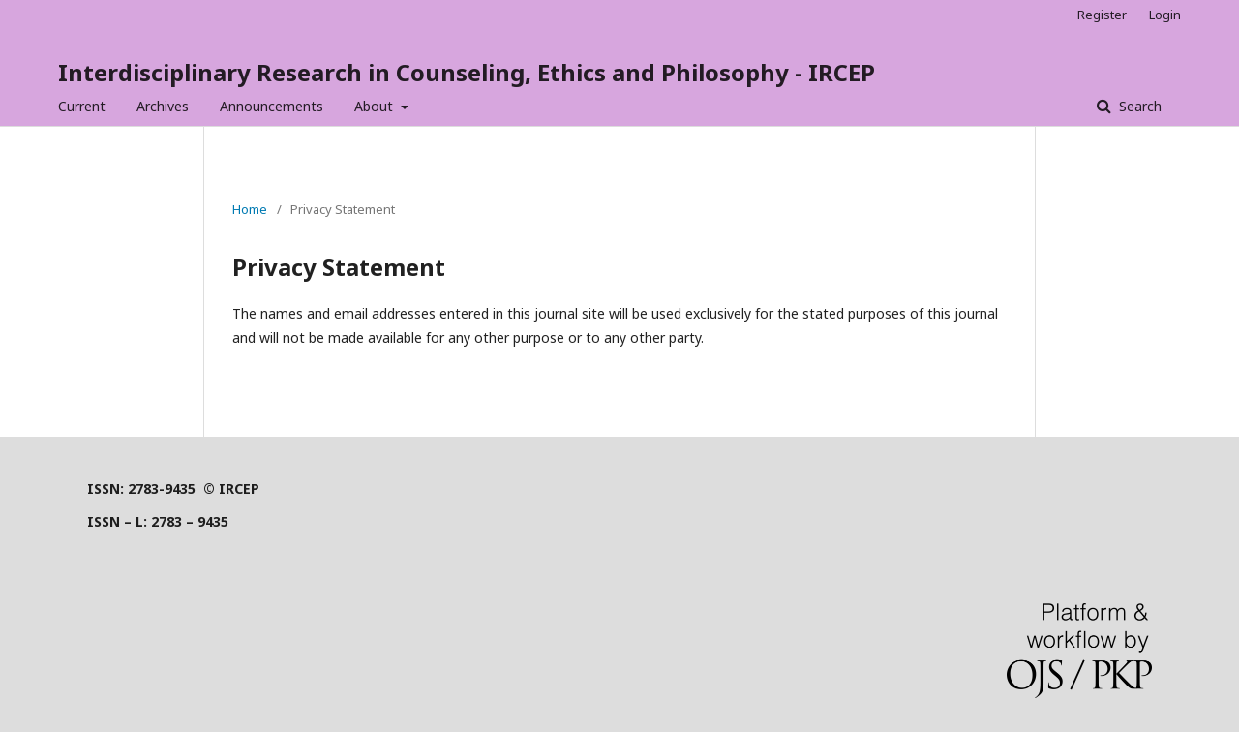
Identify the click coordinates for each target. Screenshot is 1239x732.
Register (1102, 14)
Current (82, 106)
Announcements (271, 106)
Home (249, 209)
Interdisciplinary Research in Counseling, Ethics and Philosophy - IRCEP (466, 72)
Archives (162, 106)
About (375, 106)
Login (1165, 14)
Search (1138, 106)
